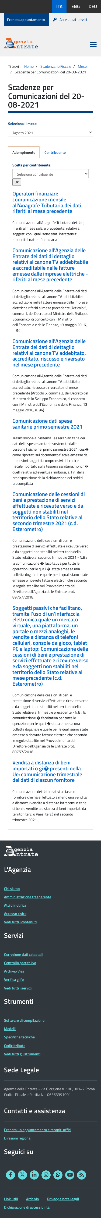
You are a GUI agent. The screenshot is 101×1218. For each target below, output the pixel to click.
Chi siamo (12, 888)
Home (29, 66)
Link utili (11, 1199)
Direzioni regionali (18, 1138)
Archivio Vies (14, 971)
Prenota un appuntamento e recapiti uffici (37, 1129)
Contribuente (55, 152)
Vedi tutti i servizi (18, 988)
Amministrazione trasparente (27, 897)
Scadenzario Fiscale (55, 66)
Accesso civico (15, 913)
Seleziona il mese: (22, 123)
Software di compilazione (24, 1020)
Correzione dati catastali (23, 954)
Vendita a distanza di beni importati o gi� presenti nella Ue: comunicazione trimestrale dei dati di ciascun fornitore (47, 771)
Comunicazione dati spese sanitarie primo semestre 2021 (47, 424)
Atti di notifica (15, 905)
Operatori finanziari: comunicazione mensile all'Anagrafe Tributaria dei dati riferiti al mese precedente (46, 202)
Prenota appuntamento (26, 19)
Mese (82, 66)
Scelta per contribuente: (31, 165)
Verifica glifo (14, 979)
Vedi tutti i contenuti (20, 922)
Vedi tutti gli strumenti (22, 1054)
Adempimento (23, 152)
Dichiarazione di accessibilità (27, 1207)
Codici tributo (14, 1045)
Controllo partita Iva (20, 963)
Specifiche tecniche (19, 1037)
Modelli (10, 1028)
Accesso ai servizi (70, 19)
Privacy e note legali (63, 1199)
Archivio (32, 1199)
